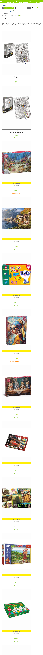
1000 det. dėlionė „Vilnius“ (31, 463)
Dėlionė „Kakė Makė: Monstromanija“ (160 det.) (11, 383)
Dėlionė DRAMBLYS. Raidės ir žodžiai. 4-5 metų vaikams (32, 494)
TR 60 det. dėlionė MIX (32, 181)
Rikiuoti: (24, 28)
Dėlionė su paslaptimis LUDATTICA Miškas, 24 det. (11, 556)
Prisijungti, (34, 7)
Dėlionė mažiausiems (11, 141)
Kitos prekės (7, 15)
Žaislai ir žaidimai (14, 15)
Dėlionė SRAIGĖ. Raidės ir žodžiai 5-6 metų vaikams (11, 343)
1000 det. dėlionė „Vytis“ (11, 503)
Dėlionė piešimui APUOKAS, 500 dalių (11, 62)
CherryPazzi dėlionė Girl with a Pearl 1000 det (32, 141)
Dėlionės (21, 15)
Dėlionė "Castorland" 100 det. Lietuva (31, 383)
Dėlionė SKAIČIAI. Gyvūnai (31, 302)
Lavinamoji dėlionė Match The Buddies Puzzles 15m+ (11, 647)
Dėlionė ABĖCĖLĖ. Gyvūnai (31, 262)
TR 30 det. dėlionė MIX (32, 222)
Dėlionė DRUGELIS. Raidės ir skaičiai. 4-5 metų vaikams (32, 343)
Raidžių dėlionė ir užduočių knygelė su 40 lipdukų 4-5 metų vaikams (14, 302)
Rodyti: (37, 28)
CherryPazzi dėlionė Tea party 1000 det (11, 181)
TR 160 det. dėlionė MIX (11, 222)
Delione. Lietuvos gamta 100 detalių (31, 422)
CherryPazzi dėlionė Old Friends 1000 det (31, 616)
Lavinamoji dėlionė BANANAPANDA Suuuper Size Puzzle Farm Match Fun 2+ (15, 616)
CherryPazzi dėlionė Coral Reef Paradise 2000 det (11, 101)
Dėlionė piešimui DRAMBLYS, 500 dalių (32, 62)
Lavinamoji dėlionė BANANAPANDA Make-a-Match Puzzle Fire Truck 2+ (15, 463)
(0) (13, 60)
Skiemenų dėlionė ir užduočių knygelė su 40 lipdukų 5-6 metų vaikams (14, 262)
